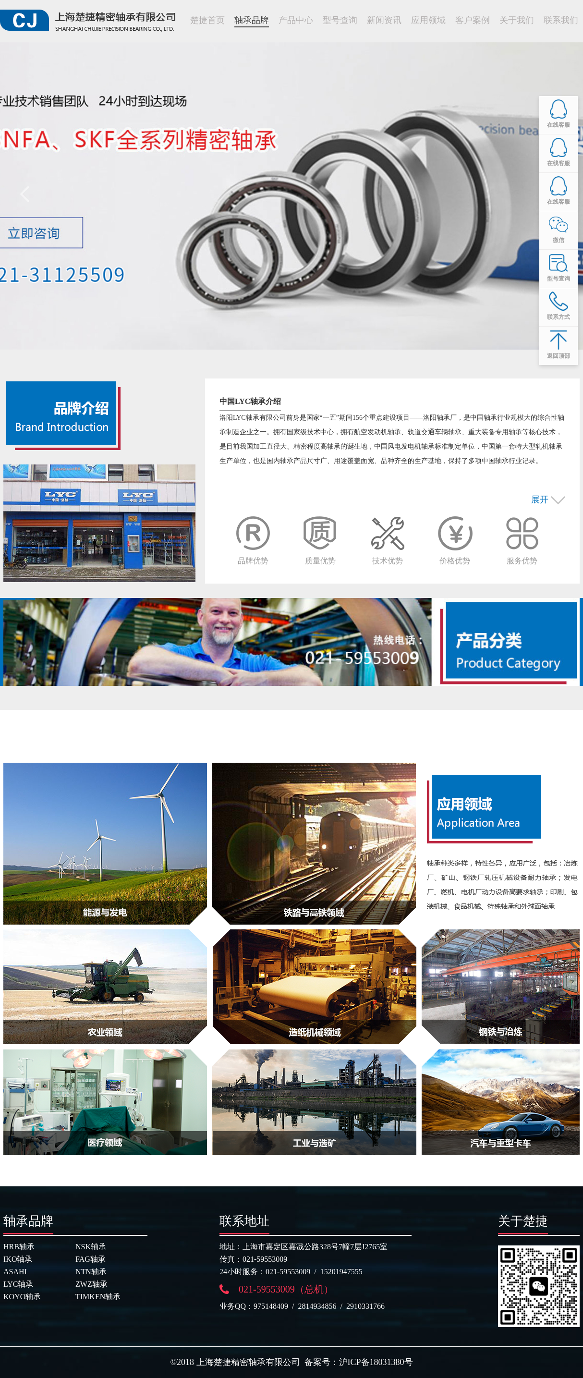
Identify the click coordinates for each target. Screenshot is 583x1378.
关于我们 (516, 20)
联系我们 (561, 20)
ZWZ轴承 (91, 1284)
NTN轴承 (91, 1272)
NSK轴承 (90, 1247)
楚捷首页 (207, 20)
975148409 (271, 1306)
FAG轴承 (90, 1259)
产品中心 (296, 20)
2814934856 (317, 1306)
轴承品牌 (251, 20)
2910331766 (365, 1306)
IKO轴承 (17, 1259)
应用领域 (428, 20)
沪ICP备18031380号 (376, 1362)
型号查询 (340, 20)
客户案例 (472, 20)
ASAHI (15, 1272)
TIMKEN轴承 (98, 1297)
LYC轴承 (18, 1284)
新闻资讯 (384, 20)
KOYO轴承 (22, 1297)
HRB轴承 (19, 1247)
